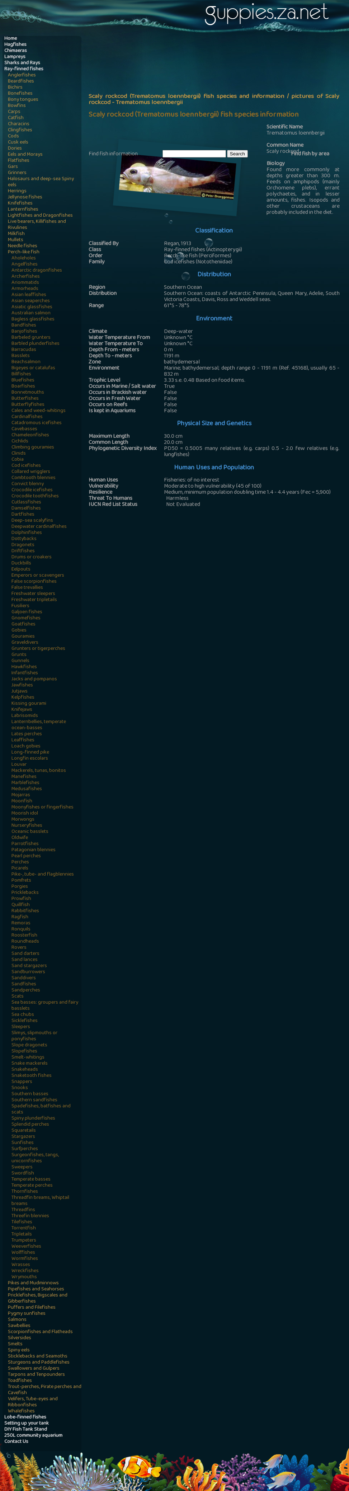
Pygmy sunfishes (27, 1314)
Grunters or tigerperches (38, 649)
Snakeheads (24, 1070)
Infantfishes (24, 673)
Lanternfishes (23, 210)
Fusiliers (20, 606)
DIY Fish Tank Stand (25, 1430)
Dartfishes (22, 515)
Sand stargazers (29, 966)
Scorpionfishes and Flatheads (40, 1332)
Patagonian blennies (33, 850)
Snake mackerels (29, 1064)
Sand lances (24, 960)
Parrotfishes (25, 844)
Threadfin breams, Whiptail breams (40, 1201)
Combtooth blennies (33, 478)
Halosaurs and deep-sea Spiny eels (41, 182)
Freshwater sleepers (33, 594)
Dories (15, 149)
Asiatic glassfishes (31, 307)
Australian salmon (31, 313)
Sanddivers (23, 978)
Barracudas (23, 350)
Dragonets (22, 545)
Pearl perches (26, 856)
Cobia (17, 460)
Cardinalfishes (27, 417)
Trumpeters (23, 1241)
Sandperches (25, 990)
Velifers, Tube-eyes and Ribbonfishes (33, 1402)
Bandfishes (23, 325)
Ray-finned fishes (23, 69)
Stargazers (23, 1137)
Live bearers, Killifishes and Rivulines (37, 225)
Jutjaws (19, 691)
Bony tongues (23, 100)
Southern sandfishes (34, 1100)
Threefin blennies (30, 1216)
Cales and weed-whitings (38, 411)
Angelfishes (24, 264)
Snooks (19, 1088)
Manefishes (24, 777)
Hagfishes (15, 45)
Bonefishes (20, 94)
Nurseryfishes (26, 826)
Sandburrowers (28, 972)
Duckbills (21, 563)
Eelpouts (20, 569)
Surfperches (24, 1149)
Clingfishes (20, 130)
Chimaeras (15, 51)
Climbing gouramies (32, 447)
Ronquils (20, 929)
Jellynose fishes (25, 197)
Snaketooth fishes (31, 1076)
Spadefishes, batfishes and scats (41, 1109)
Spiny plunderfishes (33, 1118)
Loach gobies (26, 746)
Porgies (19, 887)
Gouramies (23, 637)
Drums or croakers (31, 557)
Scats (17, 996)
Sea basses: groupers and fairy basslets (44, 1006)
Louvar (19, 765)
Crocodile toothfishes (35, 496)
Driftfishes (23, 551)
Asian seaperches (30, 301)
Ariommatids (25, 283)
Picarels (19, 868)
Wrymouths (24, 1277)
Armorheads (24, 289)
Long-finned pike (30, 752)
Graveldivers (24, 643)
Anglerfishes (22, 75)
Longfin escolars (29, 759)
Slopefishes (24, 1051)
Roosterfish (24, 935)
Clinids (18, 454)
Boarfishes (23, 386)
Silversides (19, 1338)
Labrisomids (24, 716)
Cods (13, 136)
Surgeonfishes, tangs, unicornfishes (35, 1158)
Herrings (17, 191)
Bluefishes (22, 380)
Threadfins (23, 1210)
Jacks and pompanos (34, 679)
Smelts (15, 1344)
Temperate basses (31, 1179)
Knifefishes (20, 203)
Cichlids (19, 441)
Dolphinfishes (26, 533)
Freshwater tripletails (34, 600)
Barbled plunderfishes (35, 344)
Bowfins (17, 106)
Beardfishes (21, 81)
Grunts (19, 655)
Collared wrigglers (30, 472)
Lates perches (26, 734)
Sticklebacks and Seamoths (37, 1356)
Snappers (21, 1082)
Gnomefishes (26, 618)
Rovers (19, 948)
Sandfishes (23, 984)
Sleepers (20, 1027)
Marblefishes (25, 783)
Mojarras (20, 795)
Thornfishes (24, 1192)
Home (10, 39)
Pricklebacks (25, 893)
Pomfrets (21, 881)
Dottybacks (24, 539)
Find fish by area (310, 154)
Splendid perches (30, 1125)
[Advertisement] (219, 92)
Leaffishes (22, 740)
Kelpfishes (22, 698)
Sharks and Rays (22, 63)
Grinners (17, 173)
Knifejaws (21, 710)
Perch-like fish (23, 252)
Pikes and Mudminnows (33, 1283)
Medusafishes (26, 789)
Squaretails (23, 1131)
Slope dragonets (29, 1045)
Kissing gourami (28, 704)
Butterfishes (25, 399)
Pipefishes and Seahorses (36, 1289)
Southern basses (29, 1094)
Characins (18, 124)
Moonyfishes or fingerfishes (42, 807)
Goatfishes (23, 624)
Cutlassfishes (26, 502)
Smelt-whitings (27, 1057)
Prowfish (21, 899)
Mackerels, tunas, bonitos (38, 771)
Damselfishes (26, 508)
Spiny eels (19, 1350)
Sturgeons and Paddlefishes (39, 1363)
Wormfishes (24, 1259)
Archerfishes (25, 277)
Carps (14, 112)
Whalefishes (21, 1411)
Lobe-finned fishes (25, 1417)
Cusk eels (18, 142)
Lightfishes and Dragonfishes (40, 216)
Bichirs (15, 88)
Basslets (20, 356)
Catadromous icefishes (36, 423)
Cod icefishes (26, 466)
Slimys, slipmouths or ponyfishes (34, 1036)
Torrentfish (23, 1228)
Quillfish (20, 905)
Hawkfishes (24, 667)
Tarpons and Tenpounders (36, 1375)
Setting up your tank (26, 1424)
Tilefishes (21, 1222)
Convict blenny (27, 484)
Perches (20, 862)
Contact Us (16, 1442)
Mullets (15, 240)
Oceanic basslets (29, 832)
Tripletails (21, 1234)
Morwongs (22, 820)
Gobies (19, 630)
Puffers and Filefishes (32, 1308)
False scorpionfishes (34, 582)
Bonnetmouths (27, 393)
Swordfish (22, 1173)
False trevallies (27, 588)
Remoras (20, 923)
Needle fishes (22, 246)
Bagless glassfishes (33, 319)
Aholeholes (23, 258)
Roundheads (25, 942)
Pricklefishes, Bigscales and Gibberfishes (37, 1298)
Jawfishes (22, 685)
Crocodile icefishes (32, 490)
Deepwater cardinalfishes (39, 527)
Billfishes (21, 374)
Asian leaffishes (28, 295)
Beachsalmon (26, 362)
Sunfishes (22, 1143)
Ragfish (19, 917)
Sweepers (22, 1167)
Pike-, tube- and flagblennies (42, 874)
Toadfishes (20, 1381)
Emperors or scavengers (37, 576)
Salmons (17, 1320)
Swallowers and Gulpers (34, 1369)
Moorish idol (24, 813)
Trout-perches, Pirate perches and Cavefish (44, 1390)
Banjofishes (24, 332)
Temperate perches (32, 1186)
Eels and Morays (25, 155)
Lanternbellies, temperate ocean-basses (38, 725)
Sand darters (25, 954)
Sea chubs (22, 1015)
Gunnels (20, 661)
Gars (13, 167)
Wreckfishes (25, 1271)
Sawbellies (19, 1326)
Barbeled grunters (31, 338)
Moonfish (21, 801)
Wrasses (20, 1265)
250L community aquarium (33, 1436)
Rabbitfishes (25, 911)
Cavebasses (24, 429)
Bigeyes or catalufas (33, 368)
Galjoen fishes (26, 612)
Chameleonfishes (30, 435)
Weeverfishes (26, 1247)
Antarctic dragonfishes (36, 271)
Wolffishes (23, 1253)
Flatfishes (18, 161)
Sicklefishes (24, 1021)
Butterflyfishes (27, 405)
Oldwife (19, 838)
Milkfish (16, 234)
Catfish (16, 118)
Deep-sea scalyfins (32, 521)
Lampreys (14, 57)
